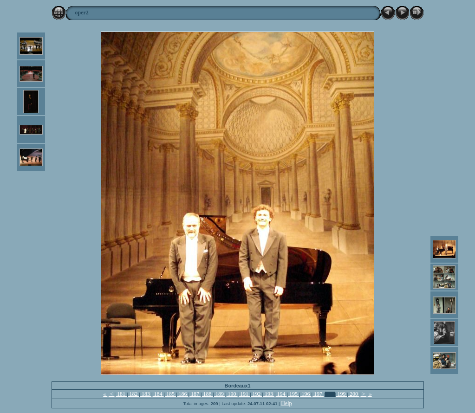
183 (145, 394)
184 (158, 394)
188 (207, 394)
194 (281, 394)
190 (232, 394)
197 (318, 394)
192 (256, 394)
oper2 (82, 12)
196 (306, 394)
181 (121, 394)
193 (268, 394)
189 (219, 394)
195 (293, 394)
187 (195, 394)
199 (341, 394)
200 (353, 394)
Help (286, 403)
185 (170, 394)
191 (244, 394)
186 (183, 394)
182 (133, 394)
